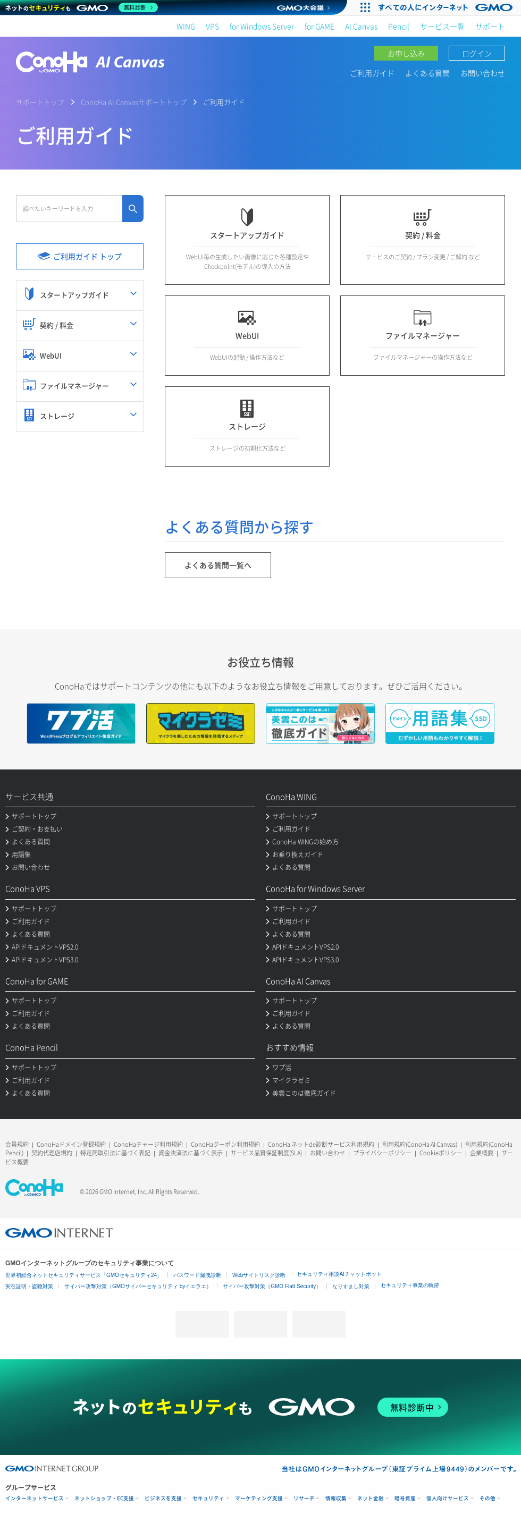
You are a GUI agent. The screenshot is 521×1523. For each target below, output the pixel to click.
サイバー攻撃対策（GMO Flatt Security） (272, 1286)
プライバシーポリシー (382, 1152)
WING (186, 26)
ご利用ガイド (372, 72)
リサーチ (304, 1498)
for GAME (319, 26)
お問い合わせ (482, 72)
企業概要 (481, 1152)
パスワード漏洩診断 (197, 1275)
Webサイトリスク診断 (258, 1275)
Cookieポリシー (440, 1152)
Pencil (398, 26)
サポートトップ (40, 102)
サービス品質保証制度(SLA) (266, 1152)
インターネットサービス (34, 1498)
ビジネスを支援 (163, 1498)
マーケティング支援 (259, 1498)
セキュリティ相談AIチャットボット (339, 1274)
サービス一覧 (442, 26)
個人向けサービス (447, 1498)
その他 (487, 1498)
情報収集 (336, 1498)
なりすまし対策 (350, 1286)
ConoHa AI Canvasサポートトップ (134, 102)
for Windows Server (262, 26)
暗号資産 (405, 1498)
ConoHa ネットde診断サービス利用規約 (321, 1144)
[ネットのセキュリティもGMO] (82, 7)
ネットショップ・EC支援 (104, 1498)
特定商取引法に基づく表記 (115, 1152)
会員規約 (17, 1144)
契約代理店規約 (51, 1152)
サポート (490, 26)
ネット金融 (370, 1498)
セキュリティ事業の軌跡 (410, 1285)
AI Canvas (361, 26)
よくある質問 (427, 72)
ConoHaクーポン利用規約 (225, 1144)
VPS (212, 26)
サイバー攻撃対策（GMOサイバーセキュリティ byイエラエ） (138, 1286)
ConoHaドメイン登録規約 (71, 1144)
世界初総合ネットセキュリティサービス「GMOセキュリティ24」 (83, 1275)
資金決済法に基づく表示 (190, 1152)
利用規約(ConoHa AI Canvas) (419, 1144)
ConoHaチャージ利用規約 (148, 1144)
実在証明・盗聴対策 (29, 1286)
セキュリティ (208, 1498)
